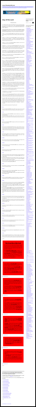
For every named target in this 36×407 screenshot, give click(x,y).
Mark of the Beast (28, 203)
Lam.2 (3, 131)
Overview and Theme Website (29, 219)
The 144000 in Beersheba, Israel (30, 281)
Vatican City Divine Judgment (29, 309)
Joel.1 (3, 147)
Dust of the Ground (28, 104)
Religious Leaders (28, 252)
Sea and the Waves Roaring (29, 272)
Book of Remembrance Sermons (30, 87)
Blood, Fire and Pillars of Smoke (30, 85)
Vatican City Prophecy (28, 313)
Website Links (28, 329)
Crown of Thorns (28, 96)
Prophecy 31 (27, 249)
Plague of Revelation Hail (29, 223)
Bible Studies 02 (28, 68)
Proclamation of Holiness (29, 226)
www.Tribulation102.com (8, 5)
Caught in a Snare (28, 90)
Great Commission (28, 181)
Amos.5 (3, 168)
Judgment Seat (28, 198)
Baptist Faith (27, 64)
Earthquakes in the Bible (29, 113)
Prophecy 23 (27, 243)
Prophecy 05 (27, 230)
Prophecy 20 (27, 241)
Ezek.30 (3, 142)
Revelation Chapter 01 (28, 264)
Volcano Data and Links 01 (29, 326)
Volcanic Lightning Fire (29, 325)
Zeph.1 (3, 180)
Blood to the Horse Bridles (29, 84)
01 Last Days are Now (28, 32)
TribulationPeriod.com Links (29, 301)
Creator (27, 95)
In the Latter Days (28, 187)
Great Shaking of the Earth (29, 182)
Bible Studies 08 (28, 72)
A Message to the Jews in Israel (29, 38)
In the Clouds (27, 185)
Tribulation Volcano (28, 296)
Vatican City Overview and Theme (7, 394)
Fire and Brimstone (28, 165)
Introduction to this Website (29, 189)
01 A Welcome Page (28, 28)
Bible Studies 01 (28, 67)
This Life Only (27, 284)
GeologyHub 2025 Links (29, 175)
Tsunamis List (28, 304)
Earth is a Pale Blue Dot (29, 105)
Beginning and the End (29, 65)
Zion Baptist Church (28, 338)
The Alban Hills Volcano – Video (6, 397)
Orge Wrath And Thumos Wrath (30, 211)
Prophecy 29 (27, 248)
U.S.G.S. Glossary (28, 306)
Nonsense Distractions (29, 208)
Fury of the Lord (28, 169)
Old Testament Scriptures (29, 209)
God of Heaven (28, 178)
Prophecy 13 (27, 236)
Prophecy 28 (27, 247)
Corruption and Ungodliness (29, 94)
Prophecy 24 (27, 244)
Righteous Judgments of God (6, 396)
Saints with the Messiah (29, 271)
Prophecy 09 (27, 233)
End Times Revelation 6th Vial (29, 149)
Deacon (27, 98)
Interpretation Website (29, 188)
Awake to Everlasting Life (29, 63)
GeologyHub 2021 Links (29, 172)
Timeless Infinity (28, 287)
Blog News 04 (27, 82)
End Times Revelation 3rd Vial (29, 142)
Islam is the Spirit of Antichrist (29, 191)
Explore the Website (28, 163)
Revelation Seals (28, 267)
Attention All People (28, 61)
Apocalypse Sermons (28, 56)
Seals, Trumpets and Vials (29, 273)
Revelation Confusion (28, 265)
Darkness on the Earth (28, 97)
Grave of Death (28, 180)
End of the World (28, 117)
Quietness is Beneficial (28, 250)
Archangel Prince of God (29, 58)
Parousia (27, 220)
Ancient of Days (28, 47)
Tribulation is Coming (28, 290)
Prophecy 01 (27, 227)
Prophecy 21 (27, 242)
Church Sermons (28, 92)
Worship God (27, 335)
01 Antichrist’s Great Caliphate (29, 29)
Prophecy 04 (27, 229)
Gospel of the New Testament (29, 179)
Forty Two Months (28, 168)
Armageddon (27, 59)
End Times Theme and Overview (30, 159)
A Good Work (27, 37)
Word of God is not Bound (29, 334)
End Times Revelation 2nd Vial (29, 140)
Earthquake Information (29, 110)
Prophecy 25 (27, 245)
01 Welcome (27, 36)
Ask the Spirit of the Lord (29, 60)
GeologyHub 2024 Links (29, 174)
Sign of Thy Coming (28, 275)
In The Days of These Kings (29, 186)
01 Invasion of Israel (28, 31)
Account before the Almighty (29, 41)
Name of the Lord (28, 207)
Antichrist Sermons (28, 55)
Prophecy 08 (27, 232)
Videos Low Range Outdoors (29, 320)
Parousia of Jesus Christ (29, 221)
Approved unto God (28, 57)
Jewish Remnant (28, 197)
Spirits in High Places (28, 278)
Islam (27, 190)
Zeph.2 (3, 194)
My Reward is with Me (28, 206)
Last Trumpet (27, 200)
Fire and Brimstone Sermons (29, 166)
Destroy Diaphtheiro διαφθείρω (29, 99)
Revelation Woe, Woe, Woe (29, 269)
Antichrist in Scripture (28, 52)
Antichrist (27, 50)
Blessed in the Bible (28, 79)
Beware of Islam (28, 66)
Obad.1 (3, 175)
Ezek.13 (3, 137)
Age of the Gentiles (28, 43)
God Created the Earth (28, 177)
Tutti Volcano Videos (28, 305)
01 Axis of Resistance (28, 30)
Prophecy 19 (27, 240)
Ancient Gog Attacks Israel (29, 46)
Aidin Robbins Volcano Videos (29, 44)
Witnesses (27, 333)
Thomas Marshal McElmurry (29, 285)
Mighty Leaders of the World (29, 204)
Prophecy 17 (27, 239)
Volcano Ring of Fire (28, 328)
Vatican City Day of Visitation (29, 307)
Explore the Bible (28, 162)
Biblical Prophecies (28, 78)
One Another (27, 210)
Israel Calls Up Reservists (29, 194)
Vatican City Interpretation (29, 310)
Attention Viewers (28, 62)
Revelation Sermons (28, 268)
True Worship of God (28, 302)
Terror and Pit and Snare (29, 280)
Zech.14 (3, 203)
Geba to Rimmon (28, 171)
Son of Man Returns (28, 277)
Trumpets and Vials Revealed (29, 303)
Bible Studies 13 (28, 76)
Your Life (27, 337)
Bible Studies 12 (28, 75)
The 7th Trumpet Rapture (29, 282)
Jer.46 (3, 124)
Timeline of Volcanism (28, 288)
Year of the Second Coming (29, 336)
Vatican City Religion (28, 314)
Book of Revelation (28, 88)
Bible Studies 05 (28, 70)
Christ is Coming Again (29, 91)
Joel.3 (3, 163)
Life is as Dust (27, 201)
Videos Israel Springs (28, 319)
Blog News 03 (27, 81)
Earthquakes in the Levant (29, 114)
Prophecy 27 (27, 246)
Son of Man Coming (28, 276)
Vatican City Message (28, 311)
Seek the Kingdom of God (29, 274)
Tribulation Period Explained (29, 293)
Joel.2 (3, 152)
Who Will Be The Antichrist (29, 330)
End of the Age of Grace (29, 116)
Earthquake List (28, 111)
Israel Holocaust (28, 195)
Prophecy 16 (27, 238)
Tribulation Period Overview (29, 294)
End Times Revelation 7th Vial (29, 151)
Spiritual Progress (28, 279)
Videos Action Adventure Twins (29, 317)
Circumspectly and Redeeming (29, 93)
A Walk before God (28, 40)
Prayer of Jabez (28, 224)
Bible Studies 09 (28, 73)
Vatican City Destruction (6, 381)
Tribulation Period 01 (28, 291)
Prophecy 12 (27, 235)
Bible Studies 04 (28, 69)
